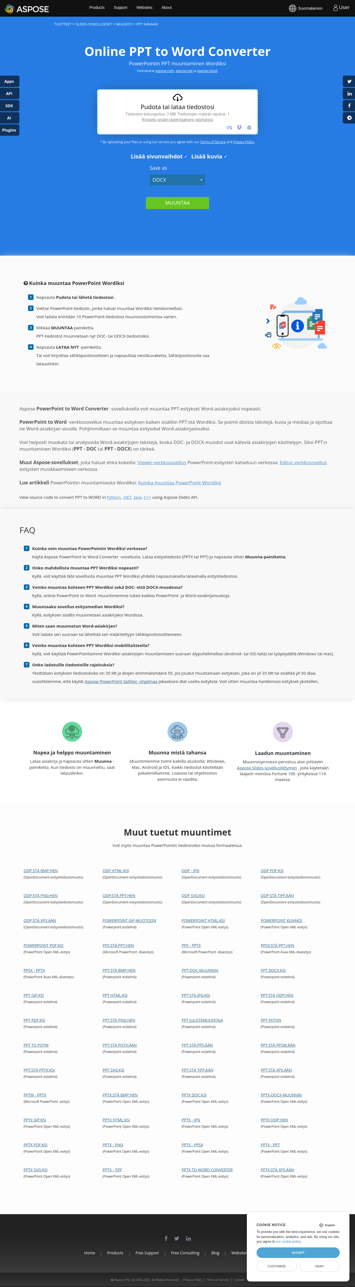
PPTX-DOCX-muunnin (281, 1095)
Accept (298, 1252)
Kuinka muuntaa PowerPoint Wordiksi (179, 482)
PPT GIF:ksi (34, 995)
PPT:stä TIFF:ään (197, 1070)
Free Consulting (185, 1252)
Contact (239, 1279)
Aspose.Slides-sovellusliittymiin (267, 767)
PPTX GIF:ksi (35, 1119)
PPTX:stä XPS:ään (277, 1169)
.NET (127, 497)
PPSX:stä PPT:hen (277, 945)
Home (77, 1252)
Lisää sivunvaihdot (155, 156)
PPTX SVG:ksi (35, 1169)
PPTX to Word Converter (207, 1169)
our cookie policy (288, 1242)
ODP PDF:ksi (272, 870)
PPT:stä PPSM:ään (278, 1045)
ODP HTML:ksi (116, 870)
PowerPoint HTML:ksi (203, 920)
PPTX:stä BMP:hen (120, 1095)
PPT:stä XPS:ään (276, 1070)
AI (9, 117)
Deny (319, 1266)
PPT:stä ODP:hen (277, 995)
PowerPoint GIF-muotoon (129, 920)
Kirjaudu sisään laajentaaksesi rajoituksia (177, 119)
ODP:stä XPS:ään (40, 920)
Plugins (9, 130)
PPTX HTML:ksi (116, 1119)
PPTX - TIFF (112, 1169)
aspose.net (184, 70)
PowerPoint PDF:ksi (43, 945)
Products (108, 8)
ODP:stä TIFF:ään (277, 895)
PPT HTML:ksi (115, 995)
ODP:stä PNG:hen (41, 895)
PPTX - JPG (191, 1119)
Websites (157, 8)
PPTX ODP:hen (274, 1119)
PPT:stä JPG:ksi (196, 995)
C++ (147, 497)
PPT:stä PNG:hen (119, 1020)
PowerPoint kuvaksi (281, 920)
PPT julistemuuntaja (202, 1020)
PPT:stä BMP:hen (119, 970)
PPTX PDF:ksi (35, 1144)
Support (132, 8)
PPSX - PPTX (34, 970)
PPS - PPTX (191, 945)
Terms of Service (212, 142)
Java (137, 497)
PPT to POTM (36, 1045)
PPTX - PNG (113, 1144)
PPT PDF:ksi (34, 1020)
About (179, 8)
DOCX (159, 179)
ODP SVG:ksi (193, 895)
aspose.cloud (207, 70)
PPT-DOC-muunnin (200, 970)
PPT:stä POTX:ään (120, 1045)
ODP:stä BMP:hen (41, 870)
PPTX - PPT (270, 1144)
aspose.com (164, 70)
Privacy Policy (243, 142)
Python (113, 497)
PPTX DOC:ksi (194, 1095)
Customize (276, 1266)
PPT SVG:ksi (113, 1070)
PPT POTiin (271, 1020)
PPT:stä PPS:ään (197, 1045)
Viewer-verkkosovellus (162, 462)
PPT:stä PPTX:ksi (39, 1070)
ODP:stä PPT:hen (119, 895)
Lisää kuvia (205, 156)
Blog (219, 1252)
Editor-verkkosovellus (303, 462)
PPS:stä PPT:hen (118, 945)
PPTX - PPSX (192, 1144)
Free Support (143, 1252)
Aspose (11, 8)
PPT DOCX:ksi (273, 970)
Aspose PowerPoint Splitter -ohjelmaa (121, 681)
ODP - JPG (190, 870)
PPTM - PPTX (35, 1095)
